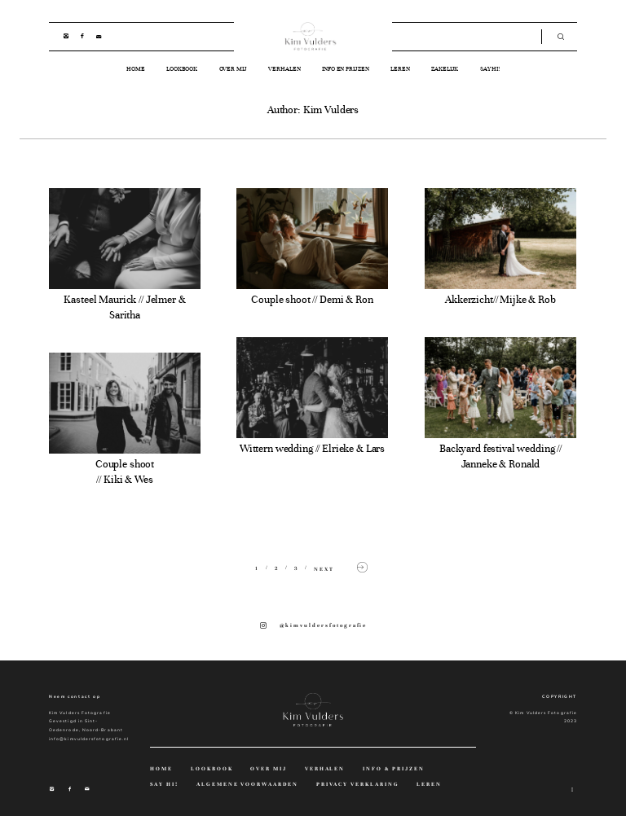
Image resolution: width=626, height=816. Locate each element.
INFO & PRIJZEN (394, 769)
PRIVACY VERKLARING (357, 784)
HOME (135, 68)
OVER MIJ (233, 68)
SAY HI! (490, 68)
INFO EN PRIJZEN (345, 68)
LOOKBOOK (181, 68)
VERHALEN (284, 68)
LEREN (400, 68)
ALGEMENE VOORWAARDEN (247, 784)
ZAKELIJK (444, 68)
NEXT (342, 568)
